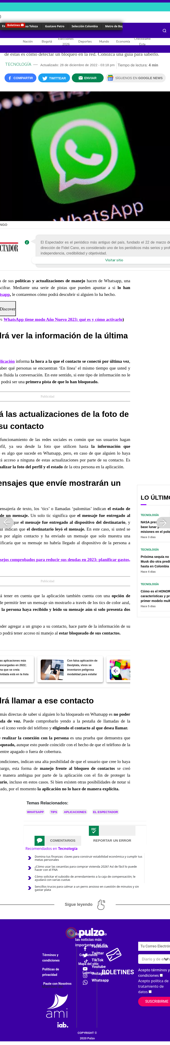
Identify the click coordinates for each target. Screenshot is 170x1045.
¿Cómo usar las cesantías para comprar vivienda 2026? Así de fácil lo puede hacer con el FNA (86, 868)
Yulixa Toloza (29, 26)
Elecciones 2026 (66, 41)
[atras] (115, 670)
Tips (53, 812)
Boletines (13, 25)
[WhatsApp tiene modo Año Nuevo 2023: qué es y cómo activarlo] (121, 670)
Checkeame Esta (142, 41)
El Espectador (105, 812)
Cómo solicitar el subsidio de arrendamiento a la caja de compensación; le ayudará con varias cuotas (85, 878)
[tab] (58, 841)
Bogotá (47, 41)
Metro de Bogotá (116, 26)
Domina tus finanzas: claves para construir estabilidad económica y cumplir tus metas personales (88, 858)
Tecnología (18, 64)
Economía (123, 41)
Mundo (104, 41)
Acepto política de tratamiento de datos (153, 986)
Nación (28, 41)
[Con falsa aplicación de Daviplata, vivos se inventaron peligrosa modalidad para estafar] (52, 670)
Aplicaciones (75, 812)
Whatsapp (35, 812)
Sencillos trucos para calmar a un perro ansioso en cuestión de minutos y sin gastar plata (87, 888)
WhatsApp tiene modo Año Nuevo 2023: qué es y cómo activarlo (63, 319)
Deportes (85, 41)
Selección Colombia (85, 26)
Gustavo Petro (54, 26)
